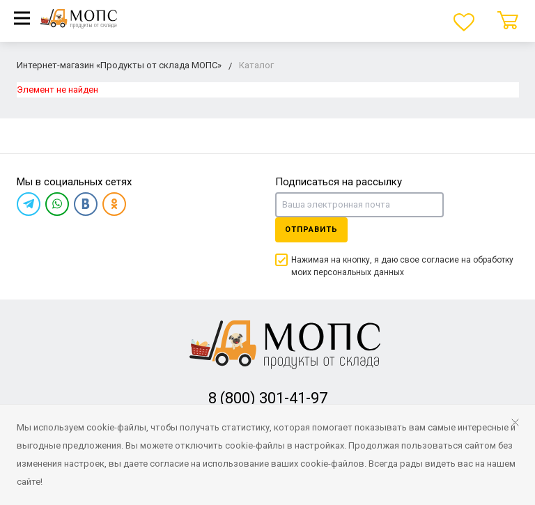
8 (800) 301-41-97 (267, 398)
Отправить (311, 229)
